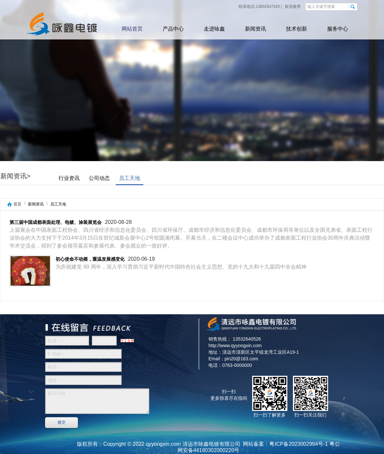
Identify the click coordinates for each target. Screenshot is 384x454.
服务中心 (337, 29)
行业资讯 (69, 178)
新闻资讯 (255, 29)
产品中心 (173, 29)
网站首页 (132, 29)
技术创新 (296, 29)
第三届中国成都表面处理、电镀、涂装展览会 (56, 222)
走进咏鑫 (214, 29)
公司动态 (99, 178)
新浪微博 (292, 6)
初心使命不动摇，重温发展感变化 (90, 259)
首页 (17, 204)
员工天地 (129, 178)
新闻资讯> (15, 176)
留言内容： (97, 401)
